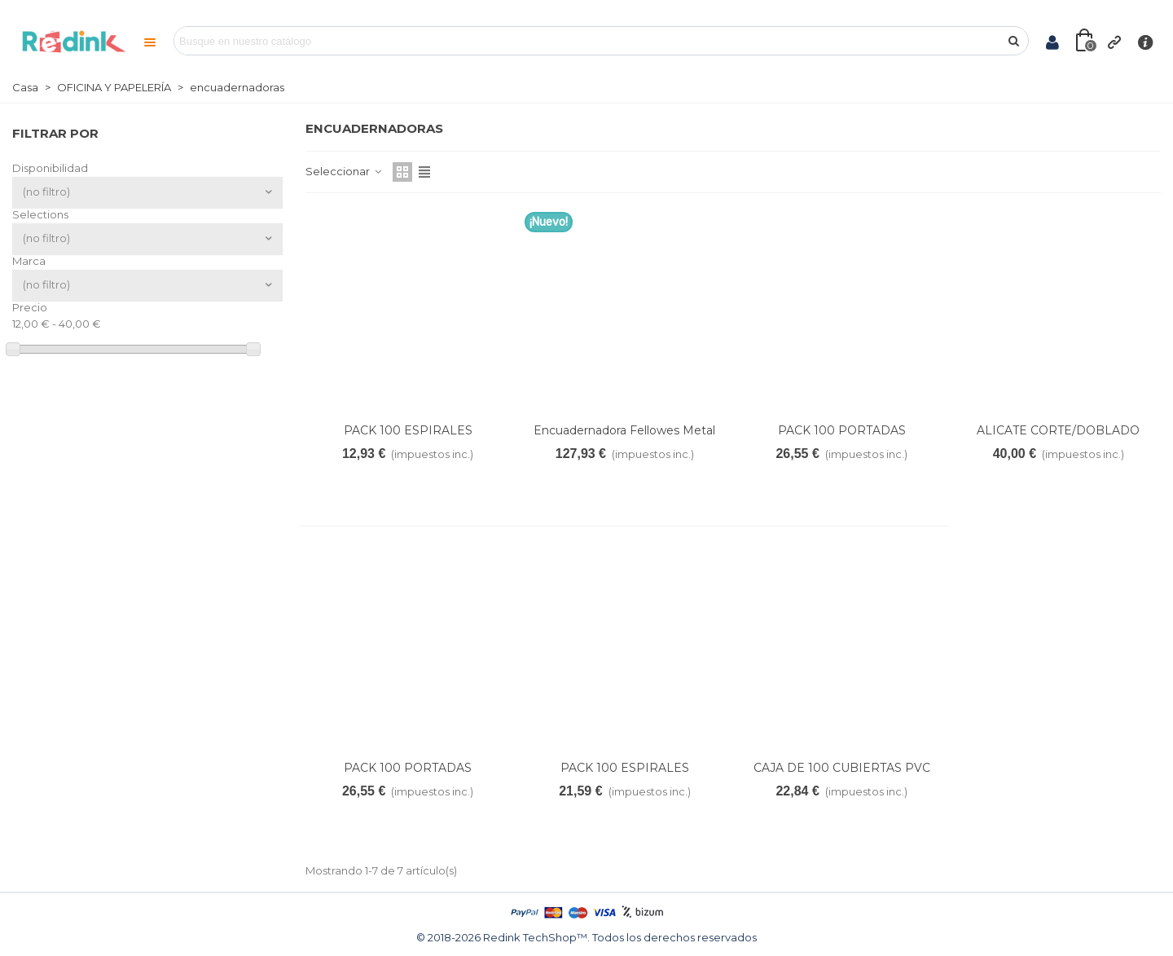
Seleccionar (344, 171)
